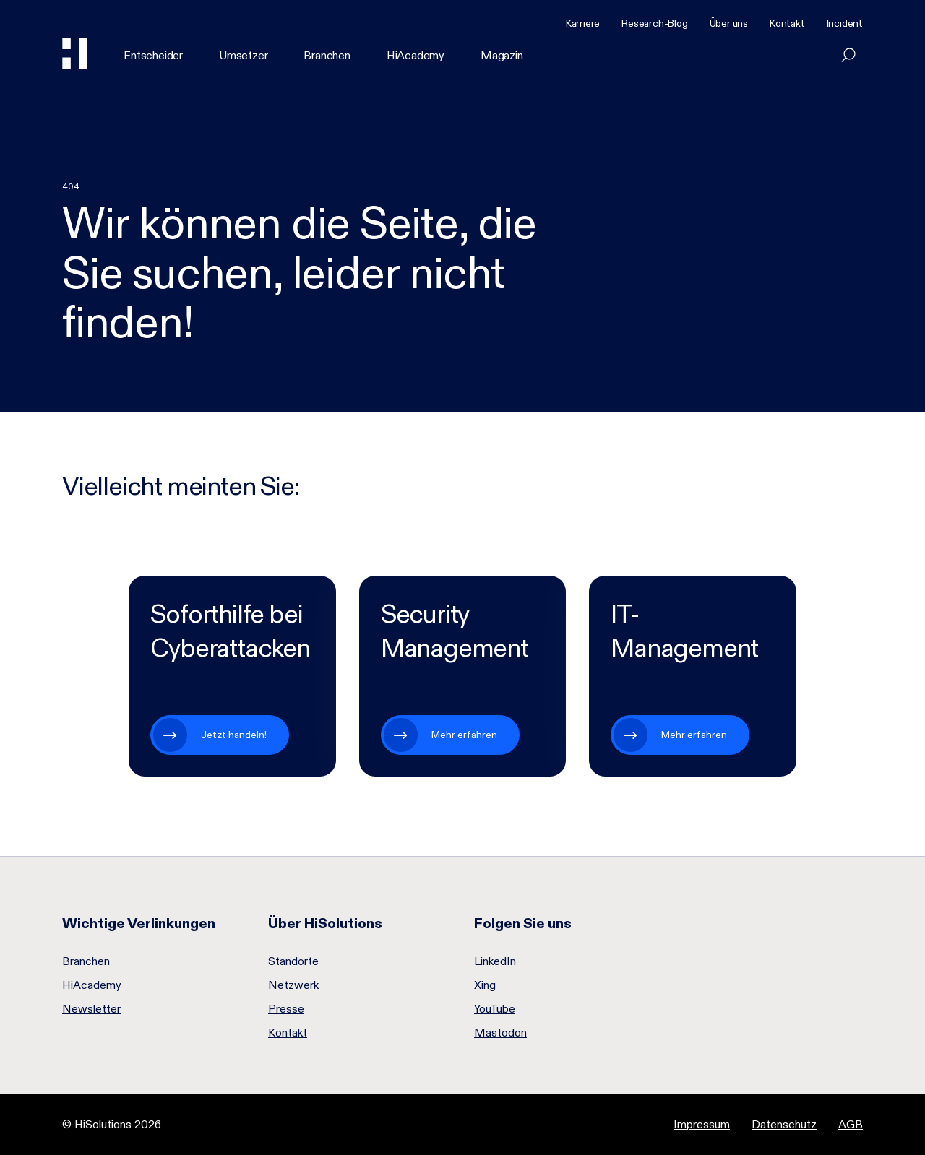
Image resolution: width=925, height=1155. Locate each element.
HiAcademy (415, 55)
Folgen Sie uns (523, 923)
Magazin (502, 55)
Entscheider (153, 55)
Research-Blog (654, 23)
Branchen (327, 55)
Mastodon (500, 1032)
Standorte (293, 961)
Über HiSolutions (325, 923)
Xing (485, 985)
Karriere (583, 23)
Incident (845, 23)
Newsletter (91, 1009)
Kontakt (787, 23)
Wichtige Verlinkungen (138, 923)
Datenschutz (784, 1124)
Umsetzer (243, 55)
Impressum (702, 1124)
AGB (850, 1124)
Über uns (729, 23)
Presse (286, 1009)
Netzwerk (293, 985)
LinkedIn (495, 961)
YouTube (494, 1009)
